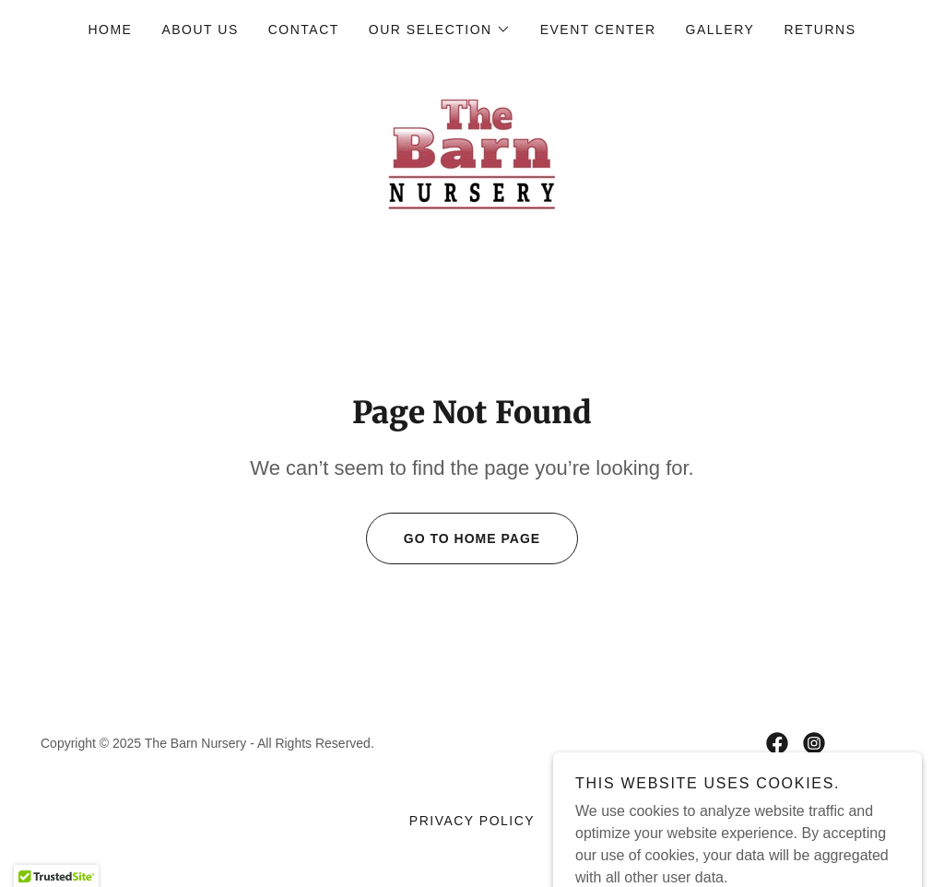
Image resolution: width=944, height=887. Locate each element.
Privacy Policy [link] (472, 820)
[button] (440, 29)
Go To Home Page (453, 538)
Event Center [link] (598, 29)
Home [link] (110, 29)
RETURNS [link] (820, 29)
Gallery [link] (720, 29)
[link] (472, 152)
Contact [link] (303, 29)
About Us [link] (199, 29)
